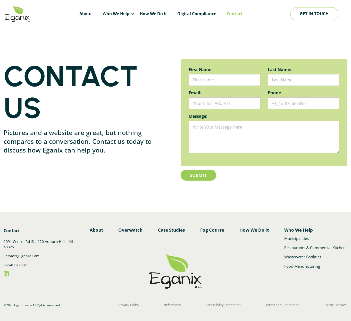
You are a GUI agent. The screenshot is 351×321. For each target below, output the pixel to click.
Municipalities (297, 238)
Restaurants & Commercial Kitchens (316, 247)
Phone (274, 92)
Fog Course (213, 228)
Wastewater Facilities (303, 256)
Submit (200, 171)
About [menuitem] (85, 13)
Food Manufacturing (302, 265)
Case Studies (172, 228)
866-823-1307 (15, 262)
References (172, 303)
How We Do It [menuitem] (153, 13)
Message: (198, 114)
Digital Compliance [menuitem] (196, 13)
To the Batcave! (336, 303)
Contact (12, 228)
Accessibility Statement (223, 303)
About (96, 228)
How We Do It (254, 228)
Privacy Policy (128, 303)
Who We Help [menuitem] (116, 13)
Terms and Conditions (282, 303)
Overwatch (130, 228)
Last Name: (279, 69)
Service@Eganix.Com (21, 253)
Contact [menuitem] (235, 13)
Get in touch (314, 13)
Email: (195, 92)
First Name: (201, 69)
